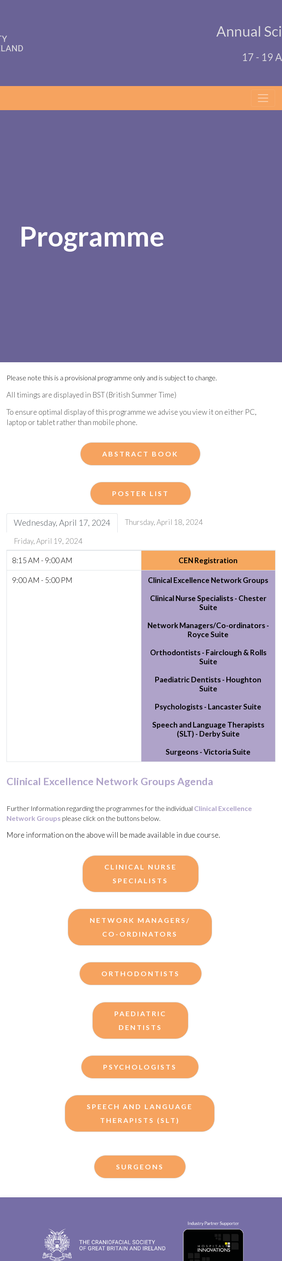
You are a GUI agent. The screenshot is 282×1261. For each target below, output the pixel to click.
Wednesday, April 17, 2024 (62, 522)
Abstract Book (140, 454)
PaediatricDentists (140, 1020)
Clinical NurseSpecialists (140, 874)
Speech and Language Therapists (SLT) (140, 1113)
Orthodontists (140, 973)
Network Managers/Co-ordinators (140, 927)
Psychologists (140, 1067)
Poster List (140, 493)
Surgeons (140, 1166)
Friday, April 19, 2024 (48, 541)
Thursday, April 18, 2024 (164, 522)
